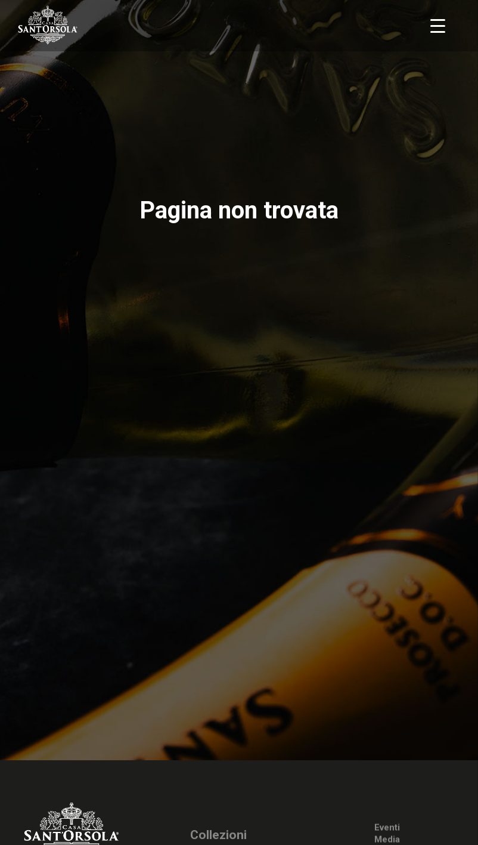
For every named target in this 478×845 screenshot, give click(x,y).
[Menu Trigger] (437, 25)
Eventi (387, 829)
